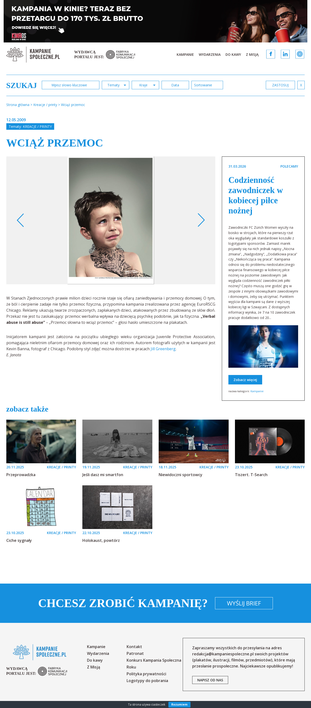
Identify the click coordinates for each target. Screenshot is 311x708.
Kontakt (134, 646)
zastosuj (280, 85)
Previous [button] (20, 220)
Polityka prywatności (146, 673)
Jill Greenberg (163, 348)
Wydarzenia (210, 54)
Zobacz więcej (245, 379)
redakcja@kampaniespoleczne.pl (223, 654)
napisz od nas (210, 680)
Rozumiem (179, 704)
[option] (111, 220)
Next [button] (201, 220)
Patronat (135, 653)
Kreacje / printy (37, 126)
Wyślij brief (244, 603)
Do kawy (233, 54)
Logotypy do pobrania (147, 680)
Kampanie (185, 54)
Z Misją (252, 54)
